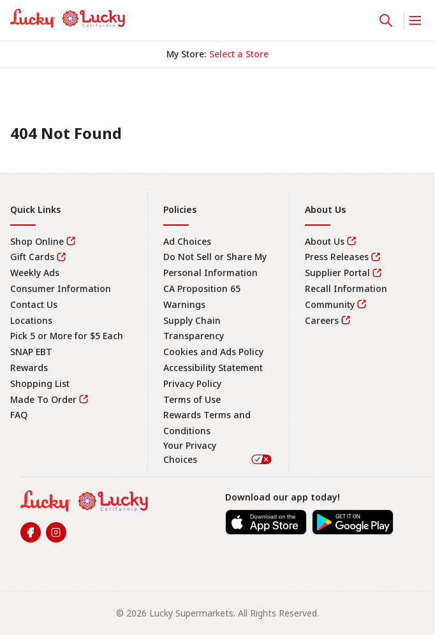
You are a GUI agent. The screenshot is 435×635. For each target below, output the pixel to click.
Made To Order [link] (43, 399)
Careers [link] (322, 320)
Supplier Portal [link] (337, 272)
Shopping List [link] (40, 383)
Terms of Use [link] (192, 399)
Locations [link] (31, 320)
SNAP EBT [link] (31, 352)
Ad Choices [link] (187, 241)
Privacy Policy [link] (192, 383)
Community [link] (330, 304)
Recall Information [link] (346, 288)
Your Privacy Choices (218, 452)
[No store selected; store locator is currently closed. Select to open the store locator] (239, 54)
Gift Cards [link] (32, 257)
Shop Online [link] (37, 241)
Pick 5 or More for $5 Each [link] (66, 336)
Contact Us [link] (33, 304)
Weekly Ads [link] (34, 272)
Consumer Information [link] (60, 288)
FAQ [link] (18, 415)
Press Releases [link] (337, 257)
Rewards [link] (29, 367)
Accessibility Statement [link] (213, 367)
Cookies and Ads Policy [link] (213, 352)
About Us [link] (324, 241)
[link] (67, 18)
